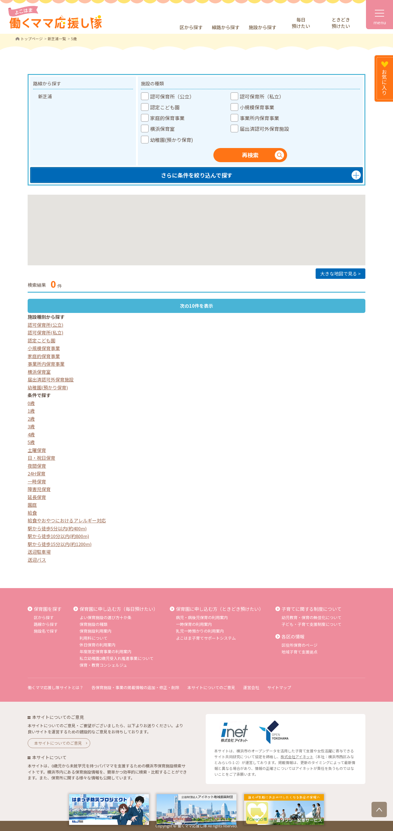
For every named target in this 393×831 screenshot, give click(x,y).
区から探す (191, 27)
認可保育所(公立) (45, 325)
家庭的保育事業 (44, 356)
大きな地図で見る (338, 273)
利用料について (93, 638)
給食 (32, 512)
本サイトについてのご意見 (211, 687)
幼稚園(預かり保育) (48, 387)
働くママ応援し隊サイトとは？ (56, 687)
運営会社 (251, 687)
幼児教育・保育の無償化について (311, 617)
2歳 (31, 418)
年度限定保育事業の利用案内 (105, 651)
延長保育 (37, 497)
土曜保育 (37, 450)
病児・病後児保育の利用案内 (202, 617)
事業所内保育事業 (46, 364)
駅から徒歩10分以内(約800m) (58, 536)
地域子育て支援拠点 (299, 652)
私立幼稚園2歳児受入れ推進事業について (117, 658)
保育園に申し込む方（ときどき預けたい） (219, 609)
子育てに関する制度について (311, 609)
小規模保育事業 (44, 348)
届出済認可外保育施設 (51, 379)
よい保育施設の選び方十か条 (105, 617)
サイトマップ (279, 687)
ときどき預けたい (341, 22)
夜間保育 (37, 465)
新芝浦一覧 (57, 38)
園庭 (32, 504)
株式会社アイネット (297, 756)
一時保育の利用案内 (194, 624)
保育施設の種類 (93, 624)
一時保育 (37, 481)
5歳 (31, 442)
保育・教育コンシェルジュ (103, 665)
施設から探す (262, 27)
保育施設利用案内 (95, 631)
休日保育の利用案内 (97, 645)
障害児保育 (39, 489)
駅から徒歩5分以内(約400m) (57, 528)
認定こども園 (41, 340)
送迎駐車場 (39, 551)
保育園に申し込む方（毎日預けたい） (119, 609)
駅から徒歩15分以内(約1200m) (59, 544)
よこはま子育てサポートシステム (206, 638)
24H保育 (36, 473)
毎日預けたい (301, 22)
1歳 (31, 411)
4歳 (31, 434)
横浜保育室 (39, 372)
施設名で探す (46, 631)
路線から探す (46, 624)
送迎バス (37, 559)
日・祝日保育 (41, 458)
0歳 (31, 403)
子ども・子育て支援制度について (311, 624)
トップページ (32, 38)
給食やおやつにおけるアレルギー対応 (67, 520)
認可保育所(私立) (45, 332)
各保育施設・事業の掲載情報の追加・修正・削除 (135, 687)
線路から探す (225, 27)
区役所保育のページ (299, 645)
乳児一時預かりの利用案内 (200, 631)
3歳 (31, 426)
